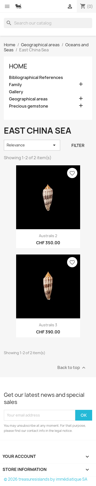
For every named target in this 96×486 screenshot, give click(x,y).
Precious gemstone (28, 106)
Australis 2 (48, 235)
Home (18, 66)
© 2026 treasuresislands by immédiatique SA (45, 479)
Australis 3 (48, 324)
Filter (77, 145)
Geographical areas (28, 99)
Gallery (16, 92)
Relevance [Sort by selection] (32, 145)
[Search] (48, 23)
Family (15, 84)
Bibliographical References (36, 77)
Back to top (72, 367)
